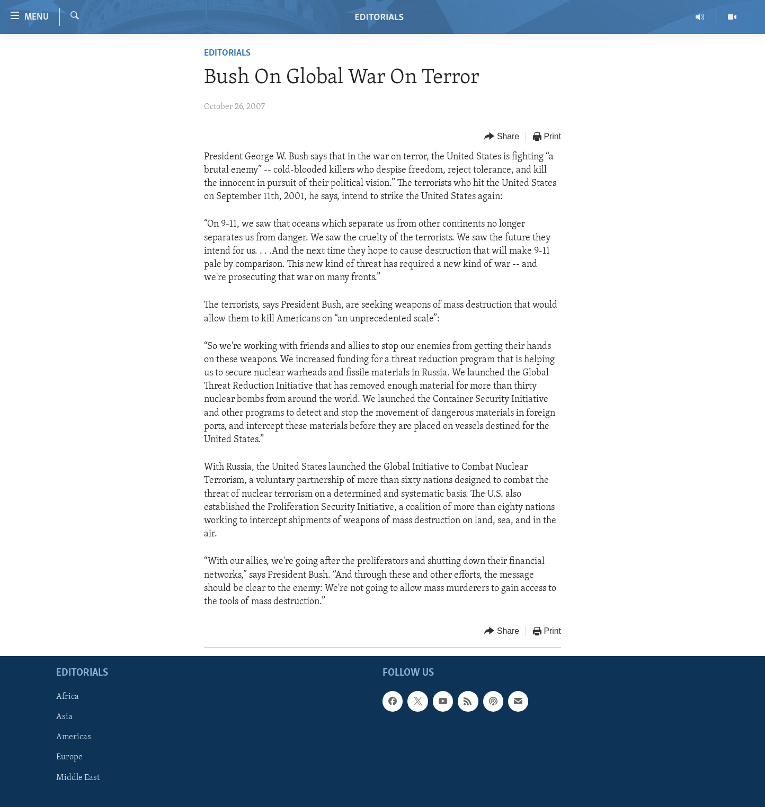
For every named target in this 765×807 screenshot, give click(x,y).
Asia (64, 717)
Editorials (227, 53)
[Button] (501, 137)
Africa (67, 697)
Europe (69, 758)
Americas (73, 737)
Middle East (78, 778)
